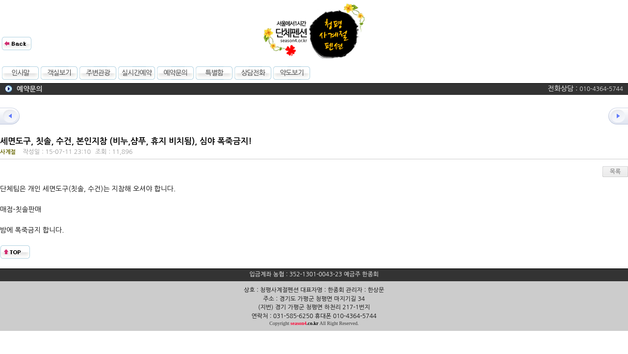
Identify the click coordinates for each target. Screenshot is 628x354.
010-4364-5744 (601, 89)
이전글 (14, 116)
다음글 (613, 116)
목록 (615, 172)
